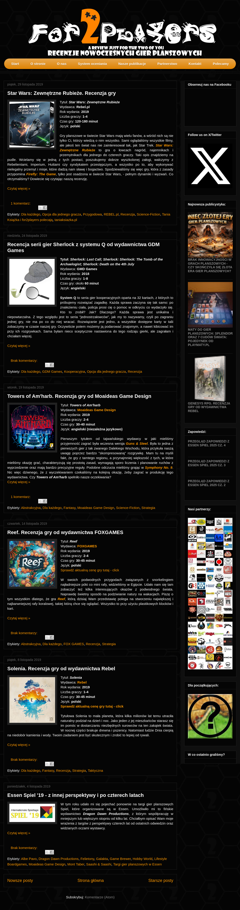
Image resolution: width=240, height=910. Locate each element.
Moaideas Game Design (95, 508)
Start (15, 64)
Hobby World (142, 859)
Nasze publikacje (132, 64)
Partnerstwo (167, 64)
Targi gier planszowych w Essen (137, 864)
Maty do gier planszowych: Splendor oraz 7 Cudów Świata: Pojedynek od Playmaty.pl (210, 337)
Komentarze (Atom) (100, 897)
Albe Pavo (29, 859)
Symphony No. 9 (158, 467)
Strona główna (90, 880)
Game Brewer (120, 859)
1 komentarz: (21, 203)
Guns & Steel (137, 443)
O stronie (37, 64)
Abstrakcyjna (31, 508)
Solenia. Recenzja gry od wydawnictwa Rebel (61, 668)
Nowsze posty (20, 880)
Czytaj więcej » (18, 188)
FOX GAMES (74, 644)
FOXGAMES (87, 546)
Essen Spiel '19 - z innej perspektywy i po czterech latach (75, 795)
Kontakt (195, 64)
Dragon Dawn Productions (59, 859)
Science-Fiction (148, 214)
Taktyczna (95, 770)
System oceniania (92, 64)
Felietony (87, 859)
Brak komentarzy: (24, 360)
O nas (62, 64)
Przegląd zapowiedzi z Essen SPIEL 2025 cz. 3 (208, 463)
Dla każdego (30, 214)
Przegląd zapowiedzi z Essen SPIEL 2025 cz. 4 (208, 443)
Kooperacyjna (74, 371)
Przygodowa (92, 214)
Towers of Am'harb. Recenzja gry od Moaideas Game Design (79, 396)
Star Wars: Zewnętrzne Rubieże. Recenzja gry (61, 93)
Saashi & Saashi (98, 864)
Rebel (82, 682)
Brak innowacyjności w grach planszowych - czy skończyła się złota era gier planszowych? (210, 265)
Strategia (148, 508)
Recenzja (127, 214)
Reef (61, 599)
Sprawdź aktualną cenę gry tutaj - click (90, 570)
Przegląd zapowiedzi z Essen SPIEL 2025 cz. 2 (208, 483)
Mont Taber (75, 864)
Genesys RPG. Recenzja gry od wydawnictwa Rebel (209, 407)
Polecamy (221, 64)
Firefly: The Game (41, 174)
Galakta (102, 859)
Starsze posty (160, 880)
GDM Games (52, 371)
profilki (236, 72)
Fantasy (69, 508)
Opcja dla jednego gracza (61, 214)
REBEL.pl (111, 214)
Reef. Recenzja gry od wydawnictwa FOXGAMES (65, 532)
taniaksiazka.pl (66, 220)
